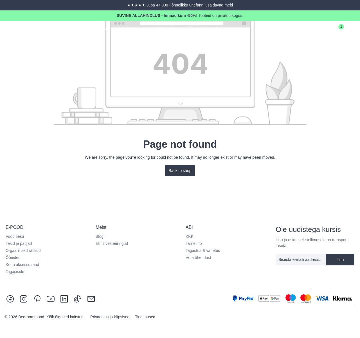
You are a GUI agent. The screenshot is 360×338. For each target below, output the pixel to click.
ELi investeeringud (112, 243)
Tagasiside (15, 271)
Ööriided (13, 257)
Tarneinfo (194, 243)
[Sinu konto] (320, 29)
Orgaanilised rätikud (23, 250)
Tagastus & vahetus (203, 250)
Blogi (100, 236)
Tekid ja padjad (19, 243)
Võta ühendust (198, 257)
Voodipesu (15, 236)
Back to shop (180, 170)
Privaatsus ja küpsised (110, 317)
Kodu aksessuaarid (22, 264)
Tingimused (145, 317)
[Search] (305, 29)
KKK (190, 236)
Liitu (340, 260)
